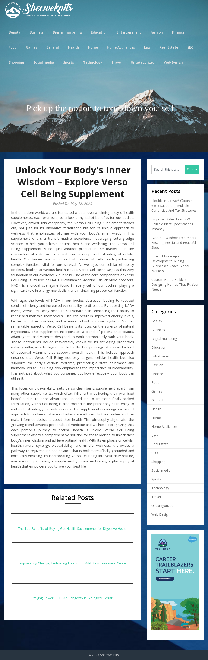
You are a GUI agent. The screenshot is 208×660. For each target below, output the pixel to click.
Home (93, 47)
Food (13, 47)
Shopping (16, 62)
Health (73, 47)
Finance (178, 32)
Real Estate (169, 47)
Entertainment (129, 32)
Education (99, 32)
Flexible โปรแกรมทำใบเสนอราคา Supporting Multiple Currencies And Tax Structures (174, 205)
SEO (190, 47)
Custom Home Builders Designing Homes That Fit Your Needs (175, 284)
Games (31, 47)
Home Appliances (121, 47)
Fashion (156, 32)
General (52, 47)
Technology (92, 62)
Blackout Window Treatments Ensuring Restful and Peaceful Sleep (173, 242)
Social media (43, 62)
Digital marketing (67, 32)
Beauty (14, 32)
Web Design (173, 62)
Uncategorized (143, 62)
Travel (116, 62)
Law (147, 47)
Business (37, 32)
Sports (68, 62)
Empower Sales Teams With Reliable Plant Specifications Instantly (172, 224)
